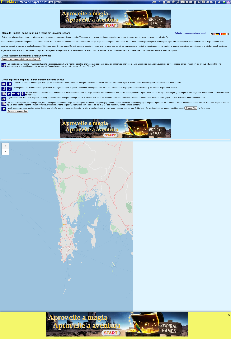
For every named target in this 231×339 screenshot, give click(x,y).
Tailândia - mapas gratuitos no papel (190, 33)
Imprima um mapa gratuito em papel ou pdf (21, 59)
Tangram (102, 333)
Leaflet (92, 333)
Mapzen (128, 333)
